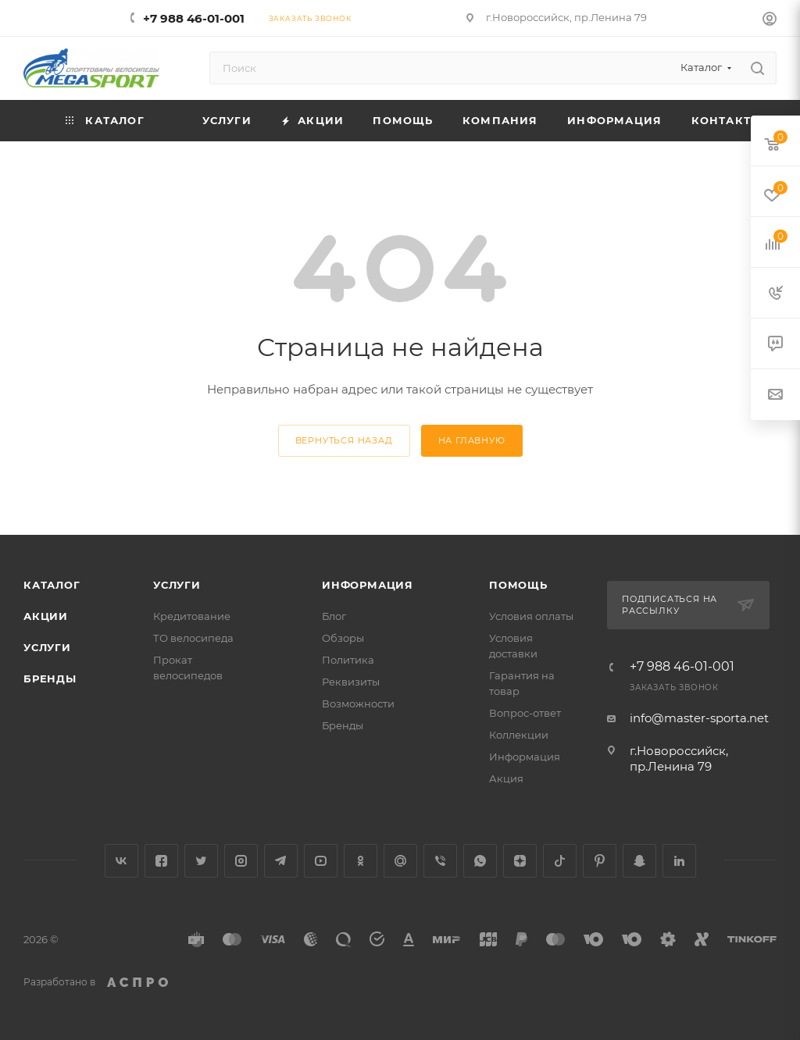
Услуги (47, 647)
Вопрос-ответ (525, 713)
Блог (334, 616)
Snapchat (639, 861)
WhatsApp (480, 861)
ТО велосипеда (193, 638)
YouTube (321, 861)
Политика (348, 660)
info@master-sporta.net (699, 718)
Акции (45, 616)
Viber (440, 861)
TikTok (560, 861)
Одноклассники (360, 861)
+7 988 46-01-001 (194, 18)
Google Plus (400, 861)
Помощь (518, 585)
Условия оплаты (531, 616)
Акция (506, 778)
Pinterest (599, 861)
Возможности (358, 703)
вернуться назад (344, 440)
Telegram (281, 861)
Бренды (50, 678)
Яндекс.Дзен (520, 861)
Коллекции (518, 734)
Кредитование (191, 616)
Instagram (241, 861)
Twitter (201, 861)
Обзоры (343, 638)
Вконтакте (121, 861)
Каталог (51, 585)
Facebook (161, 861)
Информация (367, 585)
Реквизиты (351, 681)
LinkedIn (679, 861)
